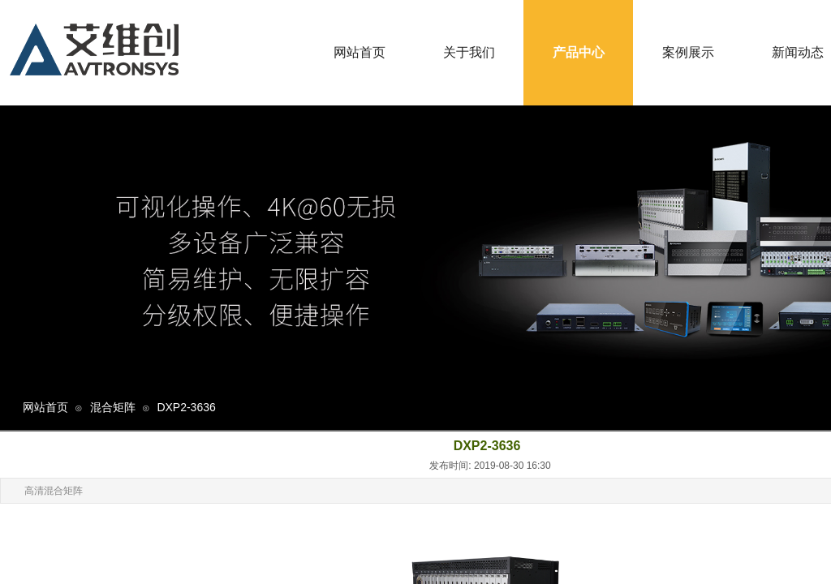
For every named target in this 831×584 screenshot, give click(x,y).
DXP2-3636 (186, 407)
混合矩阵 (113, 407)
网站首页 (45, 407)
